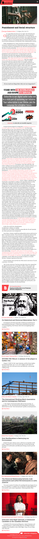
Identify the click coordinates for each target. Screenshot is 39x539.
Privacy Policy (21, 535)
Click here (10, 123)
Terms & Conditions (12, 535)
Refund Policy (28, 535)
